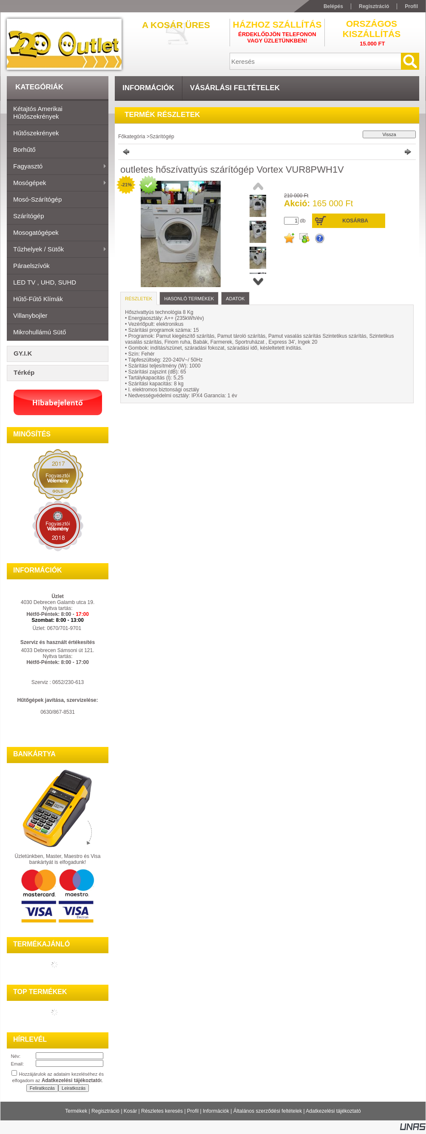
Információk (216, 1111)
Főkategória (131, 137)
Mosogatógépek (36, 232)
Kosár (130, 1111)
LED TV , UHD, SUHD (44, 282)
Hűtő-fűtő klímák (38, 298)
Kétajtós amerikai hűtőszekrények (37, 112)
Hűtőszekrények (36, 133)
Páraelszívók (31, 265)
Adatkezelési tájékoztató (333, 1111)
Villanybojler (30, 315)
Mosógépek (57, 183)
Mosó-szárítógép (37, 199)
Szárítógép (28, 215)
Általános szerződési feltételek (267, 1111)
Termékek (76, 1111)
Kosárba (355, 221)
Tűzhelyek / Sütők (57, 249)
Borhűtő (24, 149)
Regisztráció (105, 1111)
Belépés (333, 6)
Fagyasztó (57, 166)
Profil (193, 1111)
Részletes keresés (162, 1111)
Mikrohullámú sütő (39, 332)
